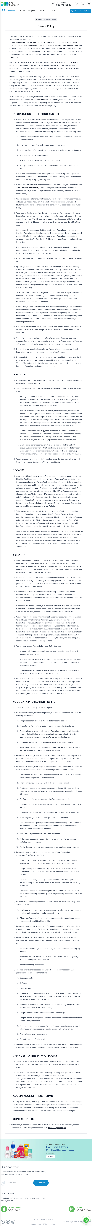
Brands (43, 11)
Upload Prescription (80, 11)
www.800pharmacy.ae (20, 42)
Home (22, 11)
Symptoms (32, 11)
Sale (52, 11)
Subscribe (41, 1183)
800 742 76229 (63, 4)
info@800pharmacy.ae (69, 1047)
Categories (8, 11)
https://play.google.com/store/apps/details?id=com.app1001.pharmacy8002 (48, 45)
